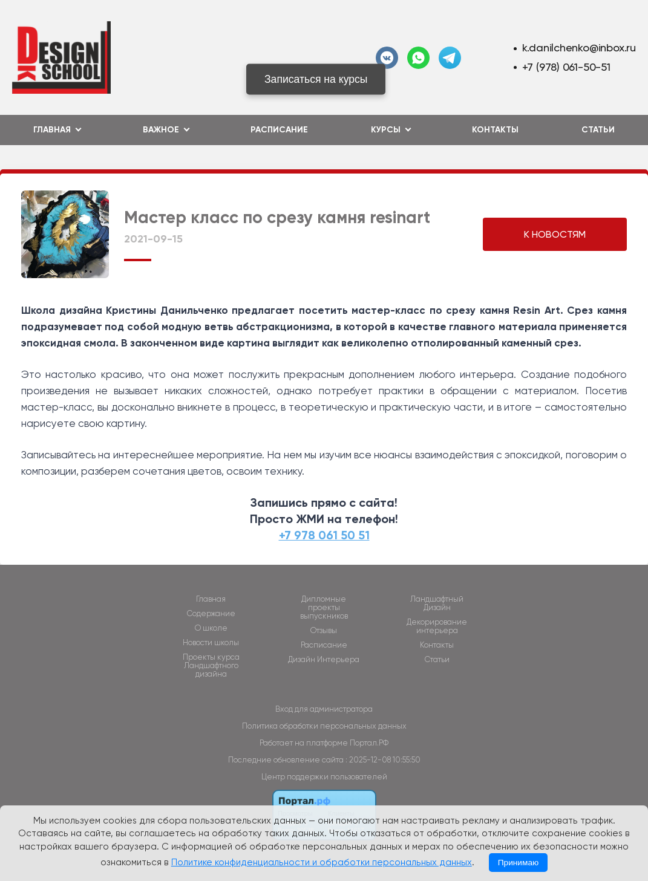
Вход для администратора (324, 709)
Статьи (598, 130)
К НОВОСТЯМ (555, 234)
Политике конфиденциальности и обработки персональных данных (321, 862)
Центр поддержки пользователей (324, 776)
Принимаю (518, 862)
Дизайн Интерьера (323, 659)
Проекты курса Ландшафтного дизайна (211, 665)
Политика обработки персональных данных (324, 725)
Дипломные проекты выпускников (324, 607)
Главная (211, 599)
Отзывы (323, 630)
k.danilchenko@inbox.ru (579, 47)
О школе (211, 628)
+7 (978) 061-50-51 (566, 66)
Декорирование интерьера (437, 626)
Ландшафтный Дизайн (436, 603)
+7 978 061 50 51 (324, 535)
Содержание (211, 614)
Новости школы (211, 643)
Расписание (279, 130)
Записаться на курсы (316, 79)
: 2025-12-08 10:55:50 (383, 759)
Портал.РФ (369, 742)
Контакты (495, 130)
